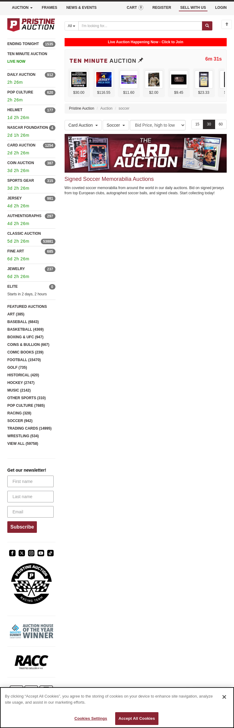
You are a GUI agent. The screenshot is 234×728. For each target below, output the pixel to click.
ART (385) (15, 314)
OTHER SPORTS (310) (26, 398)
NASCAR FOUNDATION (27, 127)
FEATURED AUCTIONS (27, 306)
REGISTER (161, 7)
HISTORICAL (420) (23, 375)
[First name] (30, 481)
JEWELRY (16, 269)
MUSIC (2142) (19, 390)
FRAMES (49, 7)
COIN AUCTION (20, 163)
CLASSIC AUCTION (24, 233)
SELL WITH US (193, 7)
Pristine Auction (81, 108)
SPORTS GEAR (20, 180)
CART (135, 7)
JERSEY (14, 198)
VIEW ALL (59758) (22, 443)
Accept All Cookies (137, 718)
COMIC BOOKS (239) (25, 352)
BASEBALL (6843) (23, 322)
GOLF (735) (17, 367)
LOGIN (221, 7)
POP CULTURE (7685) (26, 405)
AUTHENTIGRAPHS (24, 216)
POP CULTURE (20, 92)
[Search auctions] (140, 25)
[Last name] (30, 496)
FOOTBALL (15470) (24, 360)
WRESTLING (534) (23, 436)
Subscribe (22, 526)
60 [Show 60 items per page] (221, 124)
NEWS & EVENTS (81, 7)
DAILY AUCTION (21, 74)
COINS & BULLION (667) (28, 345)
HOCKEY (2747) (20, 383)
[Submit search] (207, 25)
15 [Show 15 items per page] (197, 124)
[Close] (224, 697)
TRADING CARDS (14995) (29, 428)
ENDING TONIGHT (23, 44)
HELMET (14, 110)
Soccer (116, 125)
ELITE (12, 286)
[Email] (30, 512)
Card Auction (83, 125)
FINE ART (15, 251)
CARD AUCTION (21, 145)
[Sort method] (158, 125)
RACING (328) (19, 413)
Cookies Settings (90, 718)
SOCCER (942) (20, 421)
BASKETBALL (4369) (25, 329)
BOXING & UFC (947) (25, 337)
